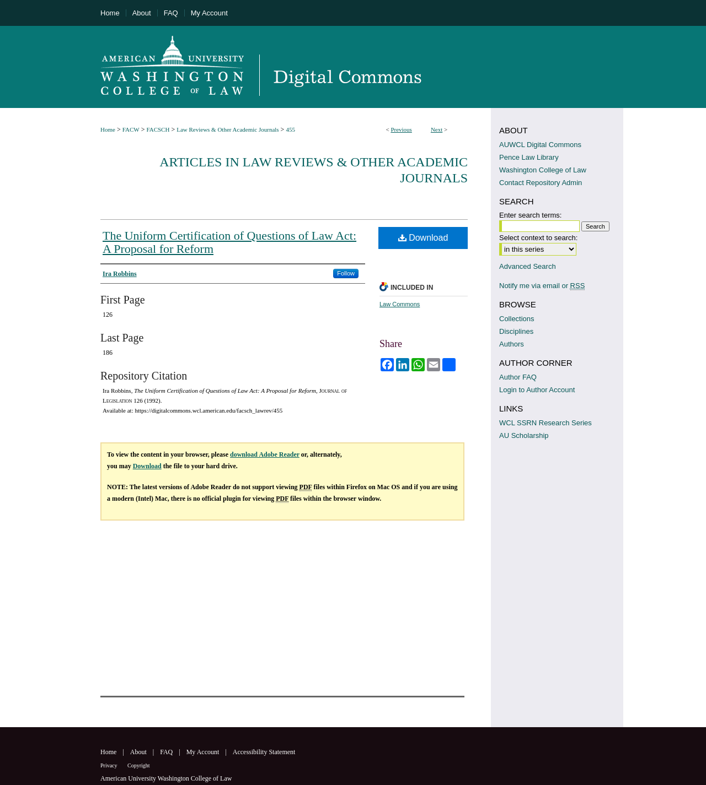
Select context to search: (538, 238)
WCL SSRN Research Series (545, 423)
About (139, 752)
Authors (511, 344)
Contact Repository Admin (540, 182)
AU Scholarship (524, 435)
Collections (516, 319)
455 (290, 129)
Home (107, 129)
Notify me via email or (542, 285)
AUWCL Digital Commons (540, 144)
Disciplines (516, 331)
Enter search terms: (530, 215)
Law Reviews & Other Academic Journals (227, 129)
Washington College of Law (542, 170)
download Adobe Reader (264, 454)
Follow (346, 273)
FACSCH (157, 129)
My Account (203, 752)
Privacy (109, 765)
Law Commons (399, 304)
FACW (131, 129)
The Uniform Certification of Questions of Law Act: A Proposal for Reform (229, 242)
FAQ (167, 752)
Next (436, 129)
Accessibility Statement (264, 752)
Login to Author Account (537, 390)
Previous (401, 129)
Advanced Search (527, 266)
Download (423, 237)
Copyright (138, 765)
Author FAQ (518, 377)
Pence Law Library (529, 157)
